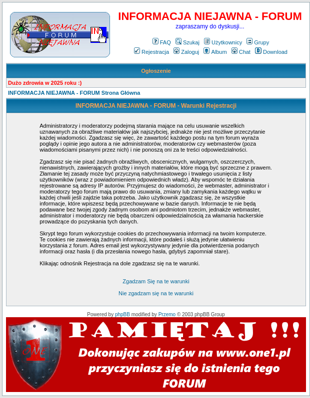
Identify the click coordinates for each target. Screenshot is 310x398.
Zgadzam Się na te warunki (155, 281)
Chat (241, 52)
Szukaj (188, 42)
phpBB (122, 314)
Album (215, 52)
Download (271, 52)
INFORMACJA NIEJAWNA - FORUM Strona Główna (74, 93)
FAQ (161, 42)
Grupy (257, 42)
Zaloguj (186, 52)
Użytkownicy (223, 42)
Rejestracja (151, 52)
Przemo (167, 314)
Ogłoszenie (156, 71)
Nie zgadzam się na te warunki (156, 293)
